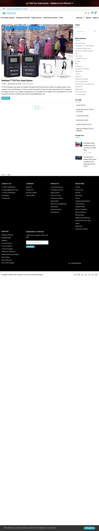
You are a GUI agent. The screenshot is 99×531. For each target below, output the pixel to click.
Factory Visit (79, 190)
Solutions (77, 61)
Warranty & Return (7, 235)
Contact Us (29, 190)
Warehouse (78, 226)
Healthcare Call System (81, 79)
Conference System (50, 18)
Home (3, 174)
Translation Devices (23, 18)
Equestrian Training (81, 229)
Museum (77, 192)
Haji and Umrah (80, 206)
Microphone (54, 206)
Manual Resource (6, 260)
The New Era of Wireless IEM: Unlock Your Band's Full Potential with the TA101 (90, 161)
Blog (9, 174)
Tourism (77, 74)
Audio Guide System (80, 91)
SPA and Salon (79, 215)
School (77, 198)
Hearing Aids (78, 86)
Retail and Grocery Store (83, 220)
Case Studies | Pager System (83, 48)
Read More (6, 98)
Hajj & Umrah (79, 71)
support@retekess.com (10, 190)
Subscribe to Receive (35, 232)
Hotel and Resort (80, 212)
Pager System (36, 18)
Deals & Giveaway (80, 43)
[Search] (84, 31)
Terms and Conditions (8, 251)
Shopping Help (6, 237)
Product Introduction (81, 58)
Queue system (80, 105)
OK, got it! (89, 528)
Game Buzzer (55, 212)
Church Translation (81, 209)
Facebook (6, 198)
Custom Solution (6, 246)
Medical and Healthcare (82, 218)
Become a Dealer (22, 9)
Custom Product (6, 243)
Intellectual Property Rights (10, 254)
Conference (78, 66)
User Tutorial (79, 56)
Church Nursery (80, 204)
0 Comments (29, 84)
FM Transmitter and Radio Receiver (85, 84)
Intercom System (56, 209)
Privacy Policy (5, 257)
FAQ (76, 53)
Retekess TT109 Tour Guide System (17, 80)
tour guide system (82, 116)
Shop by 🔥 (80, 18)
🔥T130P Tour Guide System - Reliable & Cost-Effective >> (49, 3)
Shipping (4, 240)
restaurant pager (82, 120)
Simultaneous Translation (82, 69)
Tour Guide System (7, 18)
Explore (88, 18)
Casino (77, 223)
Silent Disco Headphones (59, 204)
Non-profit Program (7, 263)
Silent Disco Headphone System (84, 51)
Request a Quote (12, 9)
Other (61, 18)
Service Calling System (81, 81)
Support (96, 18)
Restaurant (78, 76)
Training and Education (82, 201)
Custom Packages (7, 249)
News (76, 63)
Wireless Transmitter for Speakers (84, 129)
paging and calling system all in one (84, 110)
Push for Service (56, 195)
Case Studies (30, 195)
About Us (29, 187)
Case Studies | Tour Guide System (84, 45)
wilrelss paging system (83, 124)
